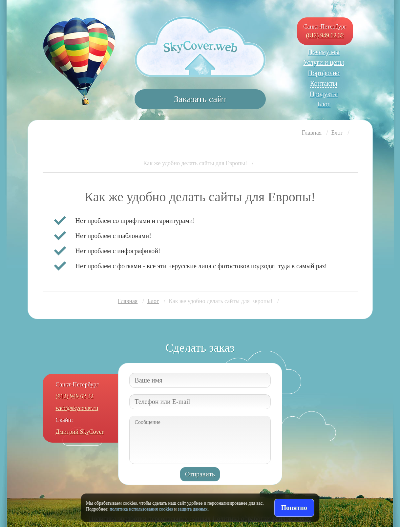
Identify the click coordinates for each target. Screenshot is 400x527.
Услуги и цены (324, 62)
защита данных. (193, 509)
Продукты (324, 94)
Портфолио (323, 73)
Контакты (323, 83)
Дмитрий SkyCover (80, 431)
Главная (312, 132)
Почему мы (324, 51)
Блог (323, 104)
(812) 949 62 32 (325, 35)
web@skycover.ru (77, 408)
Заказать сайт (200, 99)
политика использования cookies (141, 509)
